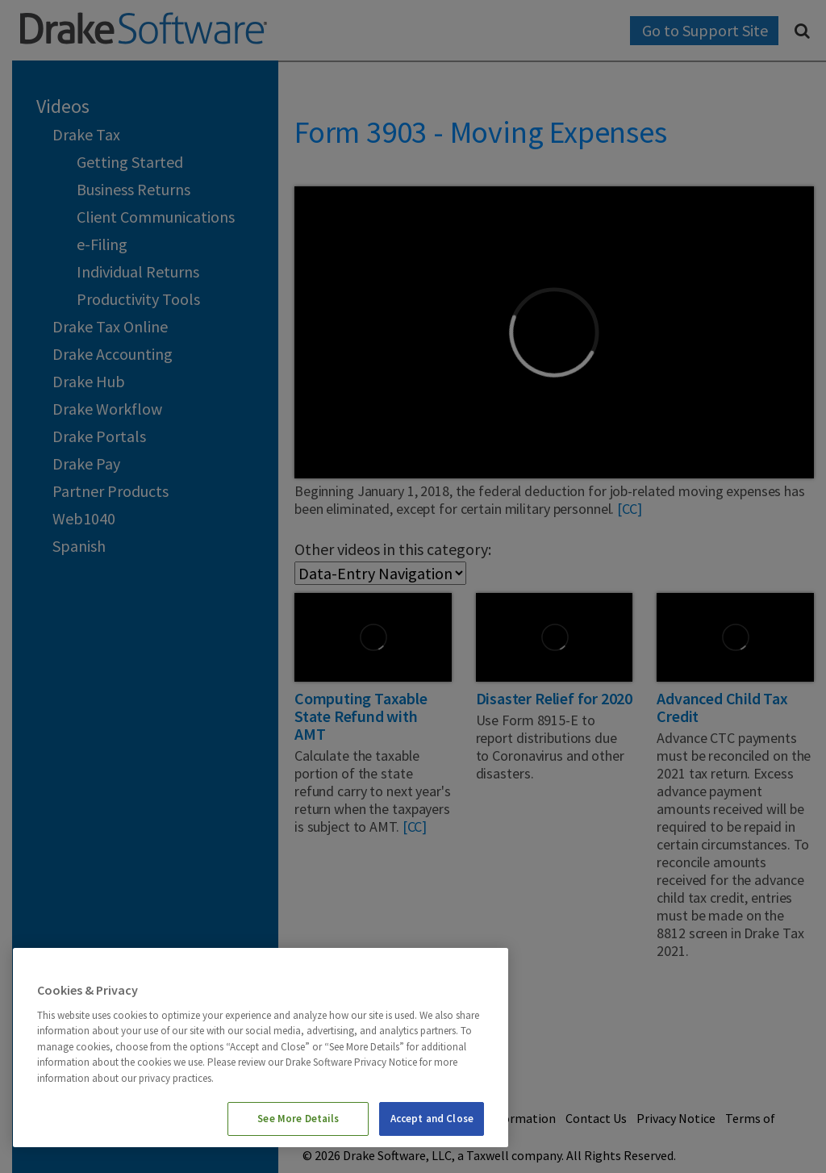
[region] (260, 1047)
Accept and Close (431, 1118)
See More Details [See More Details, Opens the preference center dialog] (298, 1118)
